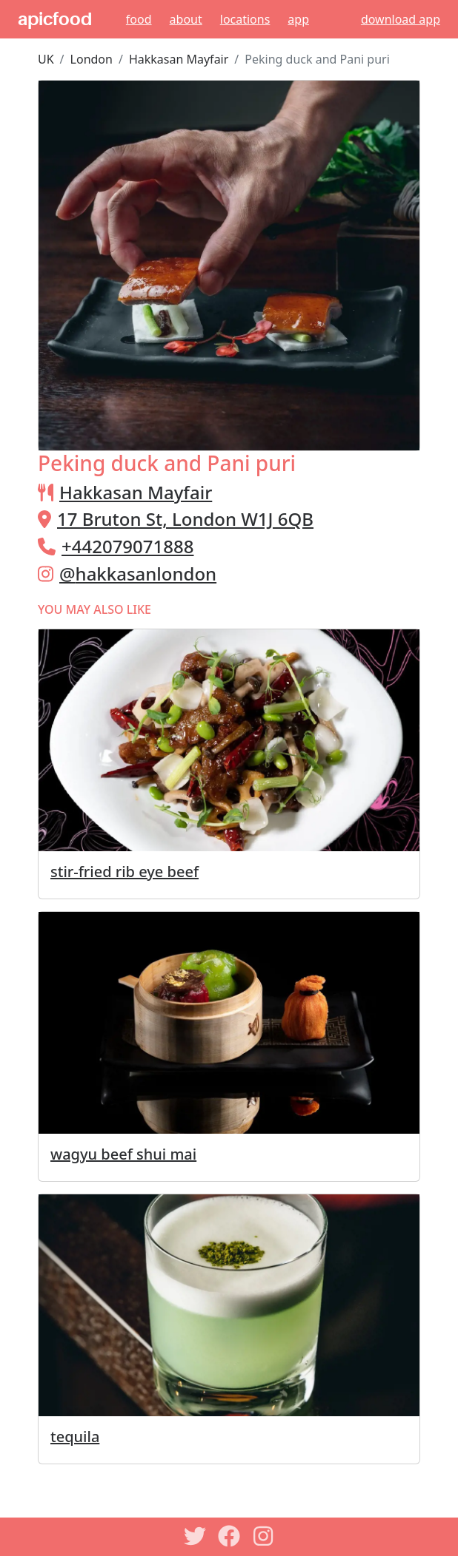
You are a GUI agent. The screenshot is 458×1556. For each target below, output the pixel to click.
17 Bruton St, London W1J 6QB (185, 519)
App (298, 19)
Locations (245, 19)
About (186, 19)
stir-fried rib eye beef (124, 872)
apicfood (55, 19)
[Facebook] (229, 1536)
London (91, 59)
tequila (74, 1437)
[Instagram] (263, 1536)
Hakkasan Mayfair (178, 59)
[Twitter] (195, 1536)
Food (139, 19)
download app (400, 19)
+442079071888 (127, 546)
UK (46, 59)
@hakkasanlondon (137, 573)
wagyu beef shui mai (123, 1154)
